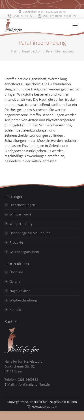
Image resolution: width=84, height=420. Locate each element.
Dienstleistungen (22, 205)
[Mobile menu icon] (75, 25)
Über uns (17, 272)
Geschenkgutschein (24, 252)
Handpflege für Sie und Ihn (30, 233)
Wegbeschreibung (23, 300)
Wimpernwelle (20, 214)
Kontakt (15, 309)
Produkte (16, 242)
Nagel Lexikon (20, 291)
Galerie (15, 281)
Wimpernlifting (21, 223)
